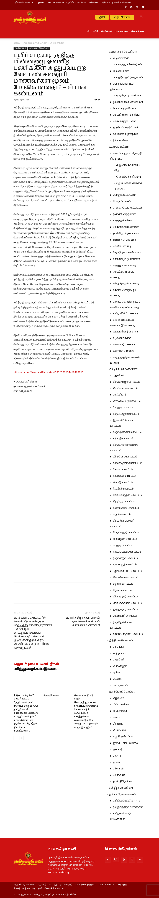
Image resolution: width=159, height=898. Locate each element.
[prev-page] (16, 795)
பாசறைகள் (122, 31)
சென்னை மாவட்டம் (125, 388)
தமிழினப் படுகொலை (126, 801)
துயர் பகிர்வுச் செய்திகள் (128, 102)
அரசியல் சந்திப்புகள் (126, 128)
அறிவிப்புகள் (121, 71)
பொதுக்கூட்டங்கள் (124, 195)
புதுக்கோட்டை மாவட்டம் (127, 571)
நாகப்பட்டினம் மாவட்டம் (127, 552)
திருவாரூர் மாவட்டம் (125, 558)
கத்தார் (117, 756)
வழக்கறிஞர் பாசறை (126, 332)
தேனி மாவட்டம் (122, 590)
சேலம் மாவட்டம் (123, 470)
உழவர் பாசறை (122, 338)
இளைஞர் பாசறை (124, 240)
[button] (141, 17)
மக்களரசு (93, 2)
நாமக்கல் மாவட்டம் (124, 476)
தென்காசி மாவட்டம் (125, 616)
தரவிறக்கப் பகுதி (63, 884)
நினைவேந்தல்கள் (124, 214)
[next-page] (21, 795)
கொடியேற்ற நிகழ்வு (128, 177)
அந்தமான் (119, 653)
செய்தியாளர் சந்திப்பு (126, 115)
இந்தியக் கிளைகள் (121, 640)
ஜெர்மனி (118, 698)
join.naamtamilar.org (58, 872)
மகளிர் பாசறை (122, 246)
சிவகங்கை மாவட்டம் (125, 577)
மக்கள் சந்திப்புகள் (124, 121)
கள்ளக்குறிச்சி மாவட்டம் (127, 463)
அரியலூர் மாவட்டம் (125, 539)
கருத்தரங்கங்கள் (123, 221)
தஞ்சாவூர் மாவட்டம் (125, 565)
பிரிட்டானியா (121, 705)
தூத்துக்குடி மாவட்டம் (125, 609)
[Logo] (30, 17)
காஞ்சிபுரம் (119, 395)
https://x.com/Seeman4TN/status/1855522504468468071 (49, 372)
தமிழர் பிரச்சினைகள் (122, 794)
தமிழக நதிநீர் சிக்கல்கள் (128, 807)
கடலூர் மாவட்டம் (123, 545)
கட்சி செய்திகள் (119, 147)
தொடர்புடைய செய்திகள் (36, 722)
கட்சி (95, 31)
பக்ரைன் (118, 769)
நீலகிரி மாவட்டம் (123, 489)
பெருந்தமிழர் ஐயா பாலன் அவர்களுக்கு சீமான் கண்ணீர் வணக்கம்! (83, 679)
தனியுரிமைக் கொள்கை (50, 888)
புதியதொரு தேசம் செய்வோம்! (116, 2)
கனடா (116, 717)
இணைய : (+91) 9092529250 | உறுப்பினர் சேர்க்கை (62, 2)
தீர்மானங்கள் (121, 140)
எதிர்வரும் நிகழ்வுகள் (129, 77)
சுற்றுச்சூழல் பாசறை (126, 284)
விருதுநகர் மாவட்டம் (125, 597)
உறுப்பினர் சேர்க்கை (24, 884)
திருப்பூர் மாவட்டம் (124, 502)
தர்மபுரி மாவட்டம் (123, 439)
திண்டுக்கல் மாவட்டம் (126, 508)
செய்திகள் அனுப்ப (85, 884)
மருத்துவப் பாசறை (124, 265)
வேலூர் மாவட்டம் (123, 408)
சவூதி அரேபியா (123, 737)
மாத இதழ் (122, 884)
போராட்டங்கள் (122, 201)
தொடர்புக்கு (137, 31)
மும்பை (117, 673)
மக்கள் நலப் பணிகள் (126, 227)
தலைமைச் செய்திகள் (35, 43)
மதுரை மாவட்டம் (123, 584)
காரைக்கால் (120, 685)
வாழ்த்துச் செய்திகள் (129, 65)
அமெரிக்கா (120, 711)
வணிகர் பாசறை (123, 351)
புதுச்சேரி (118, 376)
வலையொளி (106, 884)
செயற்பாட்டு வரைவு (24, 888)
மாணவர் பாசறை (124, 345)
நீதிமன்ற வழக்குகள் (125, 134)
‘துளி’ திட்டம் (45, 884)
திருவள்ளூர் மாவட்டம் (126, 382)
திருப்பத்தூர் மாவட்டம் (126, 414)
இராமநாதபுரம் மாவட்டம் (127, 603)
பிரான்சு (118, 724)
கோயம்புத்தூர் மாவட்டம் (127, 495)
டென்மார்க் (119, 730)
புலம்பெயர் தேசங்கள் (122, 692)
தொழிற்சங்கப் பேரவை (127, 253)
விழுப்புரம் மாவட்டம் (125, 457)
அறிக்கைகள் (20, 48)
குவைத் (117, 749)
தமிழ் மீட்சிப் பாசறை (125, 314)
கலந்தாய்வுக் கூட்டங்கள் (128, 208)
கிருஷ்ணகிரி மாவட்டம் (127, 432)
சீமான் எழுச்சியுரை (125, 108)
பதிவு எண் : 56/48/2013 (24, 2)
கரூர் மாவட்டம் (121, 514)
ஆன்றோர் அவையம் (126, 233)
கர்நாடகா (118, 647)
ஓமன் (116, 762)
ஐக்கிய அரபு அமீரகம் (126, 743)
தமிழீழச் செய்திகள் (121, 788)
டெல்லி (117, 679)
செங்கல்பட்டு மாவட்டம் (126, 401)
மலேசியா (119, 775)
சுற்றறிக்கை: (51, 753)
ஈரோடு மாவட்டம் (123, 482)
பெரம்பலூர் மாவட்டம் (126, 533)
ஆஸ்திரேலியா (122, 782)
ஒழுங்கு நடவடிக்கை (128, 96)
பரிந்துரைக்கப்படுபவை (36, 727)
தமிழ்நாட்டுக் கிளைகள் (123, 369)
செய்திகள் (106, 31)
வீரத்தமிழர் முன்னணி (126, 259)
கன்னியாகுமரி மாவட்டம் (128, 634)
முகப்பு (17, 43)
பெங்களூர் (120, 666)
